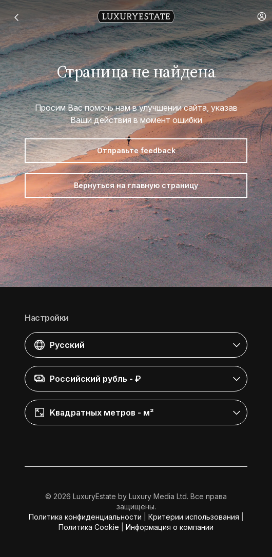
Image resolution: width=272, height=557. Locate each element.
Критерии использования (193, 516)
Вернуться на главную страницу (136, 185)
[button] (261, 16)
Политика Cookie (89, 527)
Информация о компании (169, 527)
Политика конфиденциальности (85, 516)
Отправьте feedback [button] (136, 150)
